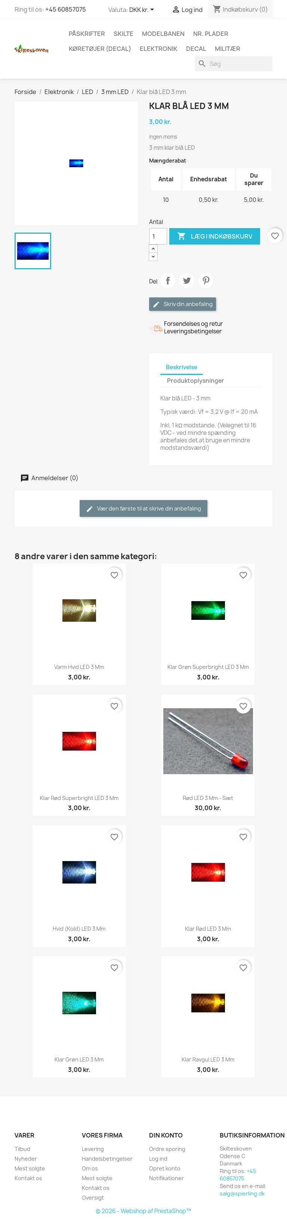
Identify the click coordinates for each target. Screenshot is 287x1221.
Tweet (186, 280)
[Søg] (233, 63)
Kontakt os (28, 1178)
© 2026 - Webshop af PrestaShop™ (143, 1211)
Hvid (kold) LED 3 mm (79, 928)
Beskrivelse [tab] (181, 367)
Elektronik (159, 49)
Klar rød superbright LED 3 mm (79, 798)
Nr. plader (210, 34)
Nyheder (26, 1158)
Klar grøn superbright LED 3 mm (208, 666)
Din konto (166, 1135)
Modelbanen (163, 34)
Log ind (158, 1158)
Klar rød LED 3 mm (208, 928)
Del (167, 280)
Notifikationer (166, 1178)
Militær (227, 49)
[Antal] (158, 236)
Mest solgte (30, 1168)
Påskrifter (87, 34)
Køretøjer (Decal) (100, 49)
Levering (93, 1148)
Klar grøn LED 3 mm (79, 1059)
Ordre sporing (167, 1148)
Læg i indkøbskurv (214, 236)
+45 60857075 (65, 9)
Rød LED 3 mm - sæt (208, 798)
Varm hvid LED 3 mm (79, 666)
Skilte (123, 34)
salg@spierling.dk (242, 1193)
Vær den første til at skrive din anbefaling (143, 509)
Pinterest (205, 280)
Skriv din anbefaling (182, 304)
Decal (196, 49)
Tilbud (22, 1148)
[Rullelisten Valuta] (143, 10)
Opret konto (164, 1168)
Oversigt (93, 1197)
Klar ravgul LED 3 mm (208, 1059)
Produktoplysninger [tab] (195, 381)
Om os (90, 1168)
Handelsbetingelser (107, 1158)
